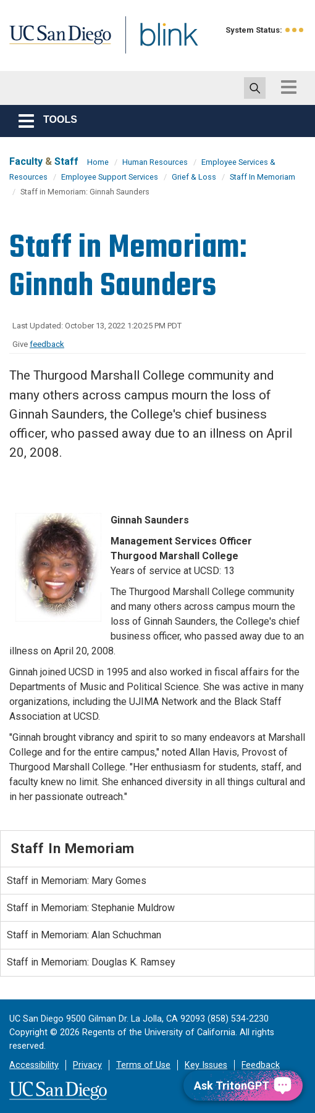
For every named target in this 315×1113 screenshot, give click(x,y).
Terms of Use (143, 1065)
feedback (47, 344)
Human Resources (155, 162)
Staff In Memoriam (262, 176)
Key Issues (206, 1065)
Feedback (261, 1065)
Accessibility (34, 1065)
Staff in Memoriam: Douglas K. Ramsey (91, 962)
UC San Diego (64, 45)
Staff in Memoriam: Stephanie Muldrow (91, 908)
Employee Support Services (109, 176)
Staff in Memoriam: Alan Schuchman (84, 935)
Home (98, 162)
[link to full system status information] (295, 30)
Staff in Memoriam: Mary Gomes (76, 880)
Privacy (87, 1065)
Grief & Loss (194, 176)
